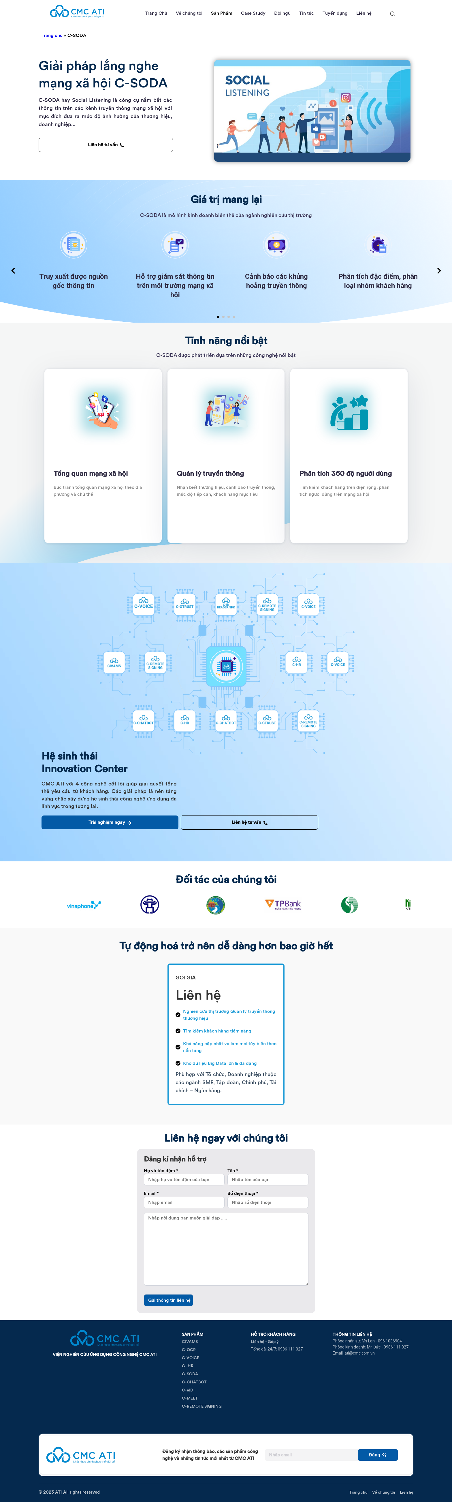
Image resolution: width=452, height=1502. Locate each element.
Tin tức (306, 13)
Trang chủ (52, 35)
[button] (218, 317)
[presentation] (13, 271)
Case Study (253, 13)
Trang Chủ (156, 13)
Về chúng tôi (189, 13)
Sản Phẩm (221, 13)
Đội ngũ (282, 13)
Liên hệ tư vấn (106, 144)
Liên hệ (364, 13)
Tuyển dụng (335, 13)
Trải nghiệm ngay (109, 822)
